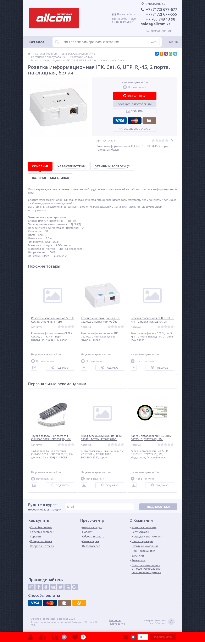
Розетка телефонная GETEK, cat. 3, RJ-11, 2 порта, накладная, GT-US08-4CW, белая (152, 321)
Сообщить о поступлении (134, 104)
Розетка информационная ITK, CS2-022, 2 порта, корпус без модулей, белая (100, 321)
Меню (173, 42)
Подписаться (158, 507)
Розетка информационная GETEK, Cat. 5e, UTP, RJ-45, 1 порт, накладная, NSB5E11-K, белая (52, 321)
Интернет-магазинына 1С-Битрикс (159, 622)
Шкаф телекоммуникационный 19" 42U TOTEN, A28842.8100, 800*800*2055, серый (101, 439)
